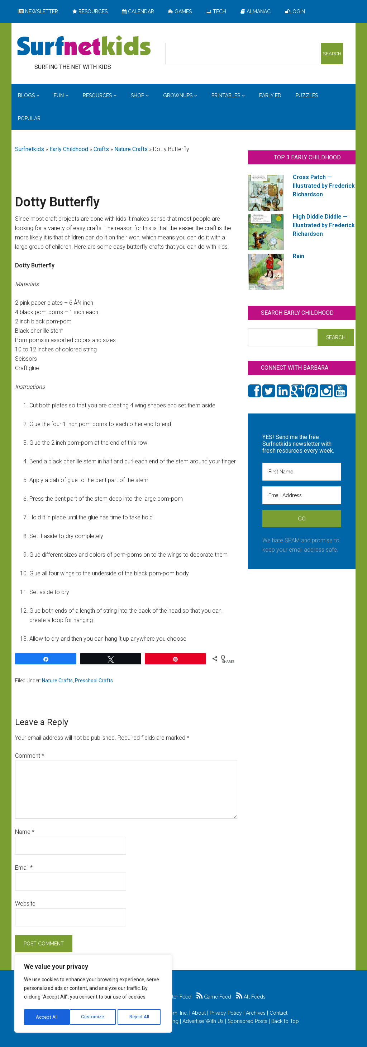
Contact (278, 1013)
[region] (93, 995)
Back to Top (285, 1021)
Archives (256, 1013)
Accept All (140, 1017)
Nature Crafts (131, 149)
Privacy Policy (226, 1013)
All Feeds (251, 997)
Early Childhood (68, 149)
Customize (47, 1017)
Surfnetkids (29, 149)
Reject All (94, 1017)
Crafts (101, 149)
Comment (29, 755)
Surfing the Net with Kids (84, 46)
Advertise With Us (203, 1021)
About (199, 1013)
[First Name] (301, 472)
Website (25, 903)
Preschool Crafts (94, 680)
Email (24, 867)
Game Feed (213, 997)
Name (24, 831)
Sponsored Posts (247, 1021)
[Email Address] (301, 495)
